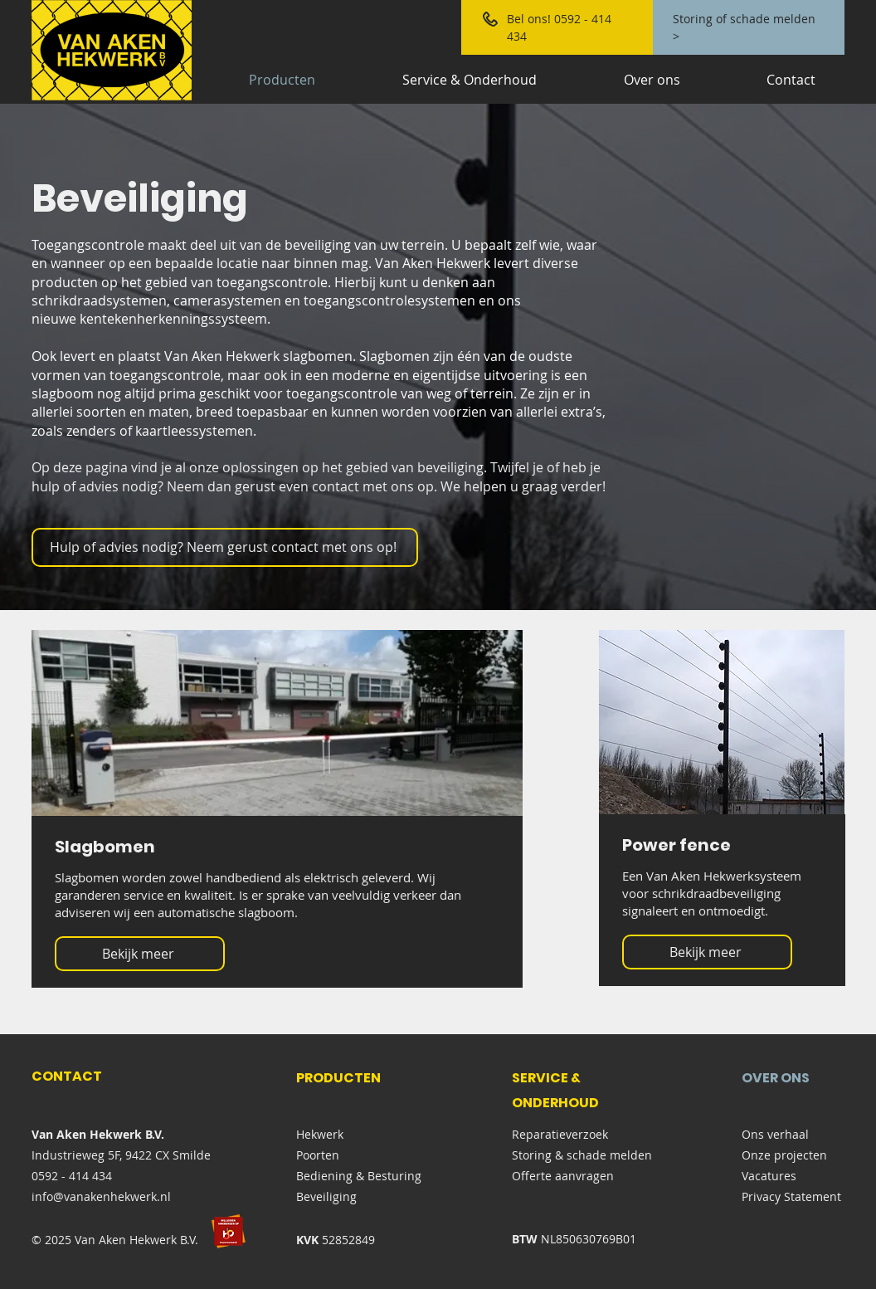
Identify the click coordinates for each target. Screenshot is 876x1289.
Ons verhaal (775, 1134)
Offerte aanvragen (563, 1176)
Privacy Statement (791, 1196)
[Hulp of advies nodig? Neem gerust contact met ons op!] (225, 547)
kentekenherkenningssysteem (173, 319)
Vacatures (769, 1176)
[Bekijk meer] (140, 953)
